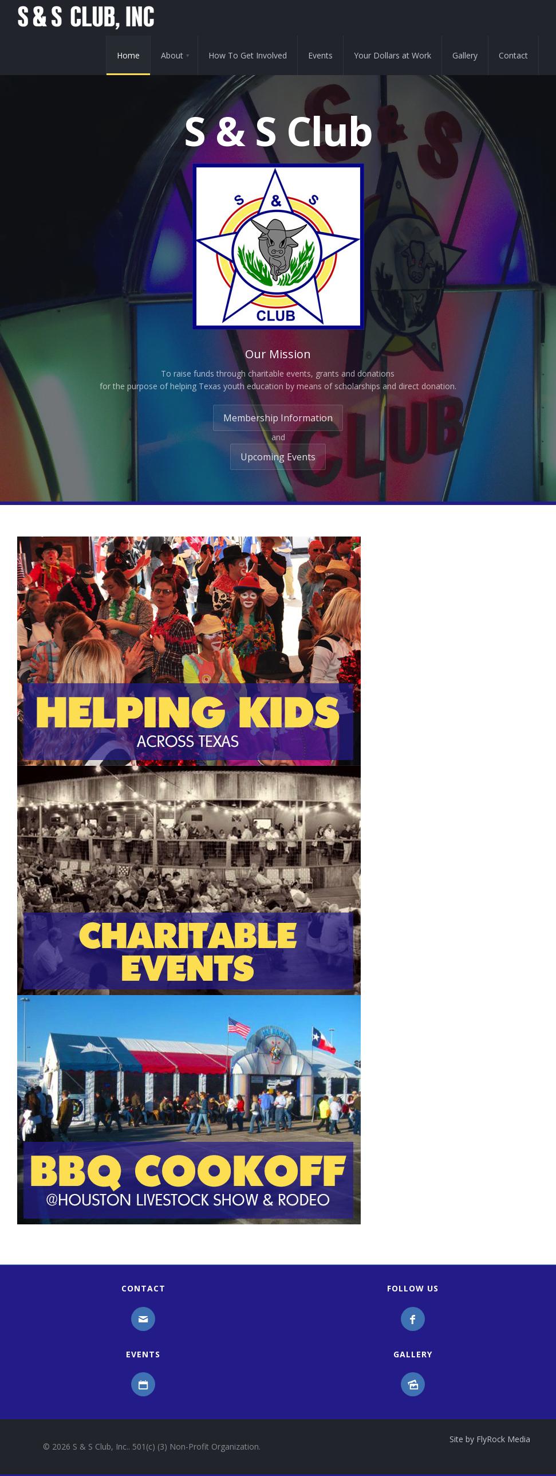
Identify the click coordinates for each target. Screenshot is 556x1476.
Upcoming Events (278, 457)
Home (128, 55)
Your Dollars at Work (392, 55)
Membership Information (278, 418)
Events (320, 55)
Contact (513, 55)
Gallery (465, 55)
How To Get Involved (247, 55)
